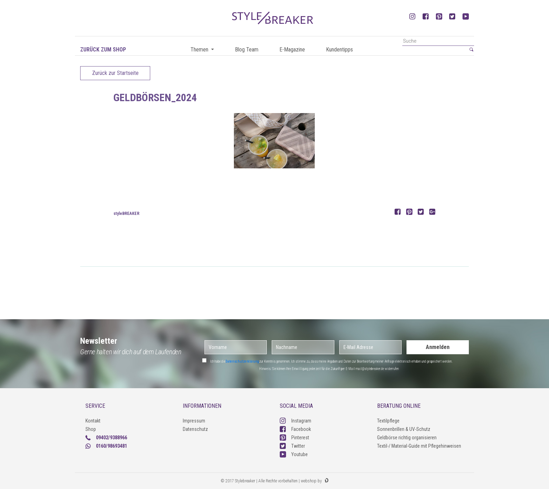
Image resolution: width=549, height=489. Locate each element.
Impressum (194, 421)
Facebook (295, 429)
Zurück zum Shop (103, 49)
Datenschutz (195, 429)
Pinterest (294, 437)
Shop (90, 429)
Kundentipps (339, 49)
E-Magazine (292, 49)
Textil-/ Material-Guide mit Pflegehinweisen (419, 446)
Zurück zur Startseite (115, 73)
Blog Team (246, 49)
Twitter (292, 446)
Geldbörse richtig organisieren (407, 437)
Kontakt (92, 421)
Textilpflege (388, 421)
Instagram (295, 421)
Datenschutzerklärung (242, 361)
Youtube (294, 454)
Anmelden (438, 347)
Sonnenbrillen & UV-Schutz (403, 429)
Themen (200, 49)
